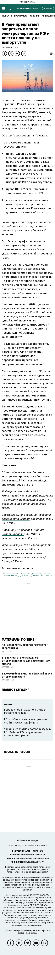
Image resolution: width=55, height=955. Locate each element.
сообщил (26, 135)
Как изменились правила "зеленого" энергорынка (25, 646)
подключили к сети (32, 499)
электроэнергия (10, 575)
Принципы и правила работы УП (27, 862)
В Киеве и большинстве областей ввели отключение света (27, 675)
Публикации (20, 16)
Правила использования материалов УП (27, 858)
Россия (25, 575)
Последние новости (17, 751)
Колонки (34, 16)
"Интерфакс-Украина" (38, 880)
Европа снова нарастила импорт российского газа (25, 711)
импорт (36, 575)
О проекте (37, 851)
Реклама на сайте (21, 851)
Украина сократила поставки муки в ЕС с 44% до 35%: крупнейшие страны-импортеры (27, 732)
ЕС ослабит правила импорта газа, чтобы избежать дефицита (26, 721)
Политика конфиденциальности (27, 855)
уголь (47, 575)
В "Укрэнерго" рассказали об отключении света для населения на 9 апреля (26, 661)
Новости (7, 16)
